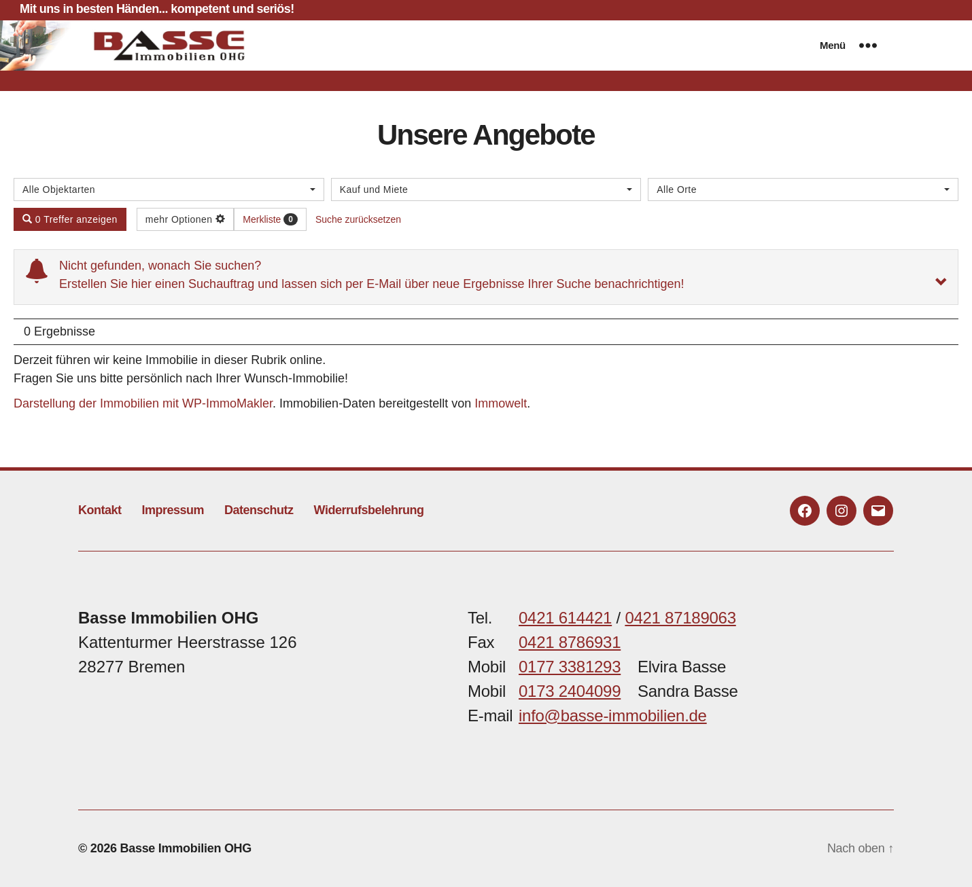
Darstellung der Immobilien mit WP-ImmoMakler (143, 403)
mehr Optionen (185, 219)
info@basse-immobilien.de (613, 715)
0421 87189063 (680, 618)
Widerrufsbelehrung (369, 510)
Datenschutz (259, 510)
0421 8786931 (570, 642)
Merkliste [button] (270, 219)
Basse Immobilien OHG (185, 848)
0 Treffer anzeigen (70, 219)
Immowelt (500, 403)
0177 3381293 (570, 666)
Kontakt (100, 510)
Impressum (173, 510)
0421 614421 (565, 618)
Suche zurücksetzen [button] (358, 219)
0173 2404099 (570, 691)
